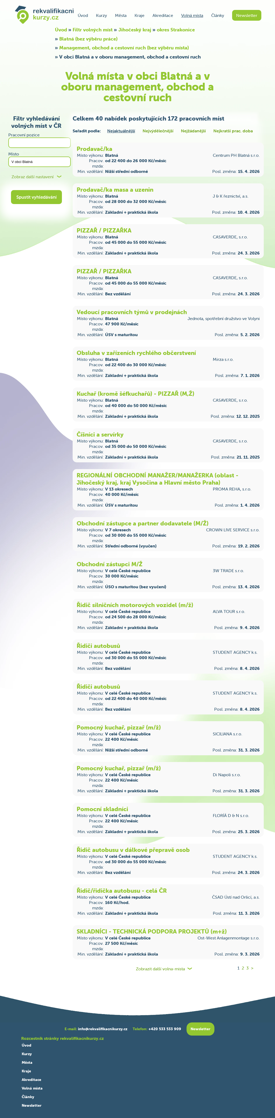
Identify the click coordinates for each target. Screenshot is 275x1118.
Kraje (139, 15)
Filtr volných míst (93, 30)
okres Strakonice (176, 30)
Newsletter (246, 15)
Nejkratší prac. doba (233, 130)
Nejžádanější (193, 130)
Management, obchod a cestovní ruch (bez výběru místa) (124, 48)
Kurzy (101, 15)
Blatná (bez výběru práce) (88, 39)
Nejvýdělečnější (158, 130)
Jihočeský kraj (134, 30)
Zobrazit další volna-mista (160, 968)
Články (217, 15)
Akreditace (163, 15)
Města (121, 15)
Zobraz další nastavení (33, 176)
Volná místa (192, 15)
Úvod (83, 15)
